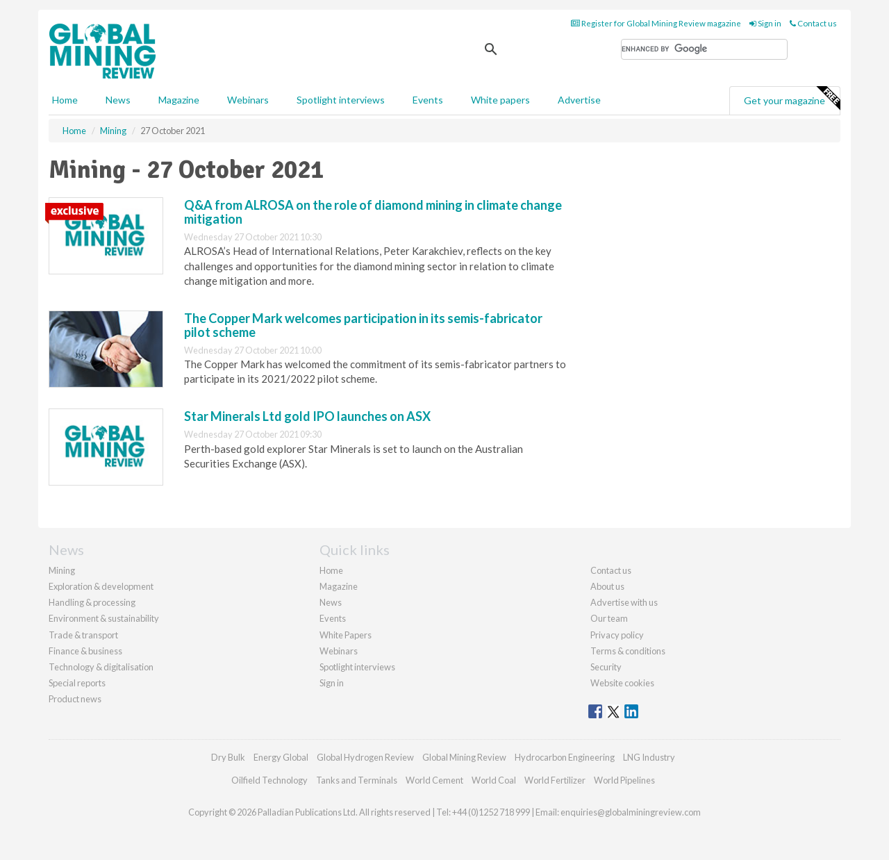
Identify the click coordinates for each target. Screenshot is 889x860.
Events (428, 100)
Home (65, 100)
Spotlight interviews (341, 100)
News (330, 602)
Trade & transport (83, 634)
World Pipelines (624, 780)
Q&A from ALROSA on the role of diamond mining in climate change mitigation (373, 211)
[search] (704, 49)
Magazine (178, 100)
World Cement (434, 780)
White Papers (345, 634)
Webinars (248, 100)
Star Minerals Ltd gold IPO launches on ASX (307, 416)
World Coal (494, 780)
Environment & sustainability (104, 618)
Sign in (765, 23)
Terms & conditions (627, 650)
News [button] (118, 100)
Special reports (77, 682)
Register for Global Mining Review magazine (656, 23)
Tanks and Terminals (356, 780)
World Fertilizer (554, 780)
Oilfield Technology (269, 780)
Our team (609, 618)
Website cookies (622, 682)
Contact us (813, 23)
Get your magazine (792, 98)
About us (607, 586)
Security (606, 666)
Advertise (579, 100)
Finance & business (85, 650)
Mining (62, 570)
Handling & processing (92, 602)
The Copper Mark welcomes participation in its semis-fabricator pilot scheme (363, 325)
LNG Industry (649, 757)
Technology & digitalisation (101, 666)
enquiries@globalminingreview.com (630, 812)
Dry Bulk (228, 757)
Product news (75, 698)
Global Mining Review (464, 757)
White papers (500, 100)
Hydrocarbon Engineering (565, 757)
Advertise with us (624, 602)
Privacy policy (617, 634)
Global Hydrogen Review (365, 757)
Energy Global (281, 757)
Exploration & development (101, 586)
